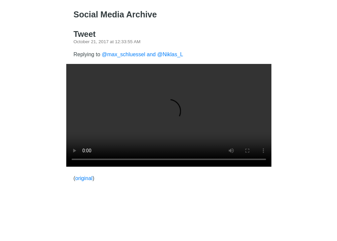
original (84, 178)
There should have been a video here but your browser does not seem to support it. (168, 115)
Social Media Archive (115, 14)
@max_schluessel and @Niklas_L (142, 54)
